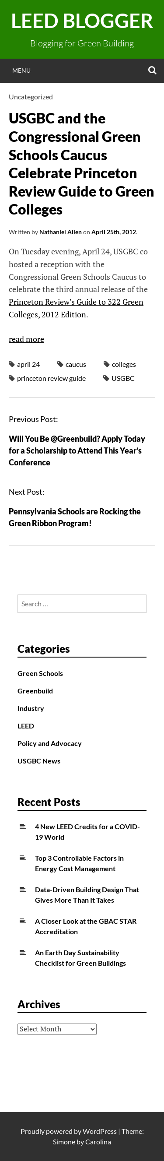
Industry (30, 708)
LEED (25, 725)
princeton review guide (51, 378)
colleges (124, 364)
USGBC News (38, 760)
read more (26, 339)
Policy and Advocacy (49, 743)
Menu (21, 70)
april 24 (28, 364)
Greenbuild (35, 690)
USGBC (123, 378)
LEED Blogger (82, 20)
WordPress (100, 1131)
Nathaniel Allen (60, 232)
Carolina (98, 1141)
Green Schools (40, 673)
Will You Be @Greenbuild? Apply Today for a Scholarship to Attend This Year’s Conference (77, 450)
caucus (76, 364)
